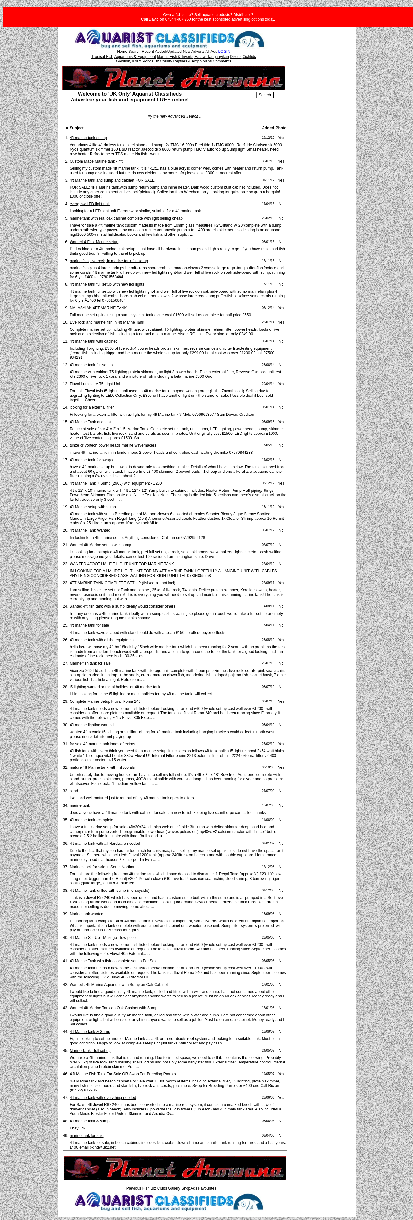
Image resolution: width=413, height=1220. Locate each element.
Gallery (174, 1188)
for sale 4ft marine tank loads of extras (102, 744)
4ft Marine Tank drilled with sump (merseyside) (109, 890)
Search (135, 51)
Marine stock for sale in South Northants (104, 867)
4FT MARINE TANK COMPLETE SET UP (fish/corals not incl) (122, 583)
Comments (222, 61)
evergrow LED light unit (90, 204)
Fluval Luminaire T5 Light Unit (95, 384)
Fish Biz (149, 1188)
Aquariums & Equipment (135, 56)
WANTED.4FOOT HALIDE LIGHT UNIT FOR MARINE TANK (122, 564)
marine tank (80, 805)
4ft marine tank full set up (91, 365)
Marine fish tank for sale (90, 663)
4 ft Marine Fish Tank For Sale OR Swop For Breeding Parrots (123, 1074)
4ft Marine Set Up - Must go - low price (103, 937)
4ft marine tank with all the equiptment (102, 640)
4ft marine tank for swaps (91, 460)
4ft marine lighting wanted (92, 725)
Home (122, 51)
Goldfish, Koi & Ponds (135, 61)
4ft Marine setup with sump (93, 507)
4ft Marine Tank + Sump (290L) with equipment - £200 (116, 483)
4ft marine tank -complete (91, 820)
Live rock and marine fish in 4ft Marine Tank (107, 322)
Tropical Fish (102, 56)
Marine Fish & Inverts (175, 56)
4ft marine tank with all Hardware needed (105, 843)
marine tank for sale (86, 1135)
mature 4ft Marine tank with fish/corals (102, 767)
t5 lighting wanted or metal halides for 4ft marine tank (115, 687)
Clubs (162, 1188)
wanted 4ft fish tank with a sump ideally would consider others (122, 606)
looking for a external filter (92, 407)
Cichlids (249, 56)
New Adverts (193, 51)
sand (74, 791)
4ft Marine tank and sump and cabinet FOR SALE (112, 180)
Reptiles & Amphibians (192, 61)
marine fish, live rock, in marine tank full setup (109, 261)
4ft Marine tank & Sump (90, 1031)
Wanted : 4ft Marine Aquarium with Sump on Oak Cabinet (119, 984)
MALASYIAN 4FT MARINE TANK (98, 308)
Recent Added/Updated (162, 51)
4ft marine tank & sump (89, 1121)
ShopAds (189, 1188)
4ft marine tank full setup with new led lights (107, 284)
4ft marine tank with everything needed (103, 1097)
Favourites (207, 1188)
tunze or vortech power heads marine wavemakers (113, 445)
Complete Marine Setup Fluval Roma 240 (105, 701)
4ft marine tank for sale (89, 625)
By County (163, 61)
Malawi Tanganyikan (211, 56)
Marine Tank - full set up (90, 1050)
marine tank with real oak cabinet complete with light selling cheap (126, 218)
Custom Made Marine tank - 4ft (96, 161)
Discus (236, 56)
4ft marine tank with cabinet (93, 341)
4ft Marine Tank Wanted (90, 530)
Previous (133, 1188)
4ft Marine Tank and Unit (90, 422)
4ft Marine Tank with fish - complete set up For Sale (114, 961)
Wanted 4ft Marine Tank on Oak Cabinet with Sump (113, 1008)
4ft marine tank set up (88, 138)
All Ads (211, 51)
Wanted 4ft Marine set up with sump (100, 545)
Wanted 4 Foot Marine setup (94, 242)
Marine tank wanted (86, 914)
